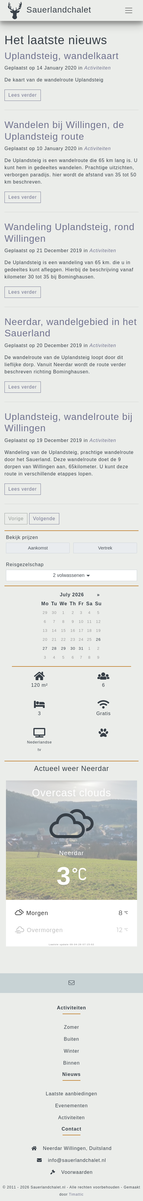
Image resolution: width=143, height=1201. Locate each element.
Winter (71, 1051)
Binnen (71, 1062)
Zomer (71, 1027)
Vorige (16, 518)
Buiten (71, 1039)
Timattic (76, 1194)
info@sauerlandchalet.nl (71, 1160)
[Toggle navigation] (128, 10)
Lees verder (22, 95)
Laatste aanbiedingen (71, 1093)
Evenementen (71, 1105)
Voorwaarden (77, 1172)
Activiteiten (71, 1117)
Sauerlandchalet (48, 10)
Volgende (44, 518)
